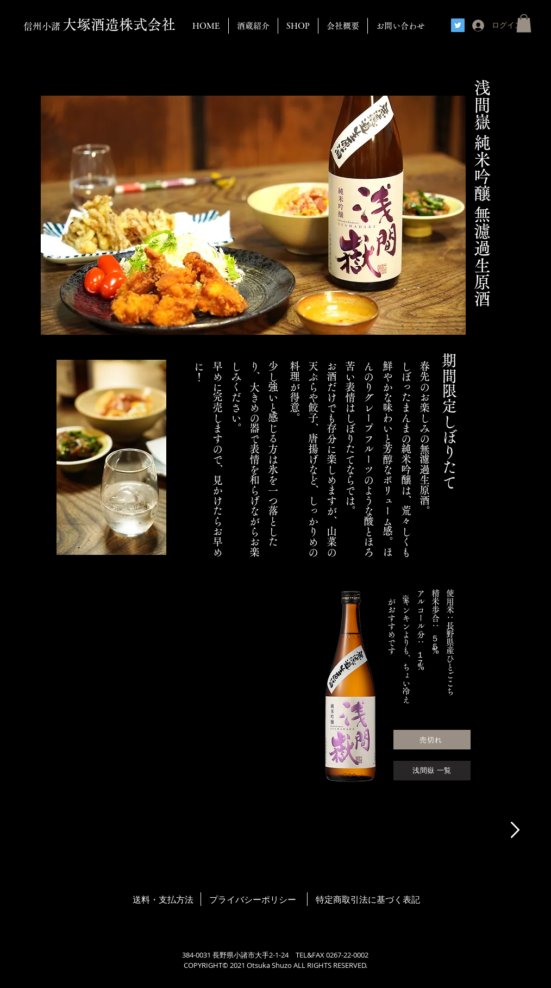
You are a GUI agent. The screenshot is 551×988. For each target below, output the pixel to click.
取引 (350, 899)
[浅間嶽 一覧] (432, 770)
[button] (523, 23)
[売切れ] (432, 739)
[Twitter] (458, 25)
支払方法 (176, 899)
